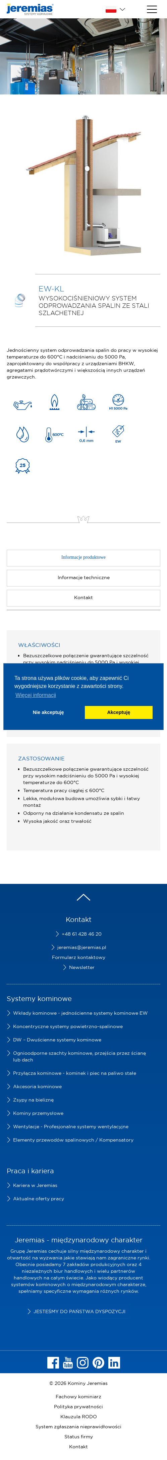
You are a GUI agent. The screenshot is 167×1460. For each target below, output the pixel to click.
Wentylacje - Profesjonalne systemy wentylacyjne (70, 1127)
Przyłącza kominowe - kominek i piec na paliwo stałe (74, 1073)
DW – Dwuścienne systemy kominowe (57, 1040)
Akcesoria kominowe (37, 1086)
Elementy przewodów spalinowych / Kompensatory (73, 1140)
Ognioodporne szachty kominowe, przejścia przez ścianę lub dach (79, 1056)
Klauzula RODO (78, 1417)
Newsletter (82, 967)
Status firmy (78, 1437)
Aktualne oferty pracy (38, 1199)
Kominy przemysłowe (38, 1113)
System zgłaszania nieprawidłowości (78, 1427)
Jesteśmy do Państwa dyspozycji (79, 1311)
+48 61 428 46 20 (82, 934)
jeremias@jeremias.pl (81, 947)
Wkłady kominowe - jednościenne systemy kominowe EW (80, 1013)
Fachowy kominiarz (78, 1397)
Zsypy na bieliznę (33, 1100)
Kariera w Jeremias (35, 1185)
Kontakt (78, 1447)
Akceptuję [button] (118, 712)
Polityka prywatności (78, 1407)
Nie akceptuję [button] (48, 712)
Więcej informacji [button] (35, 695)
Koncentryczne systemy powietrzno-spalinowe (68, 1026)
